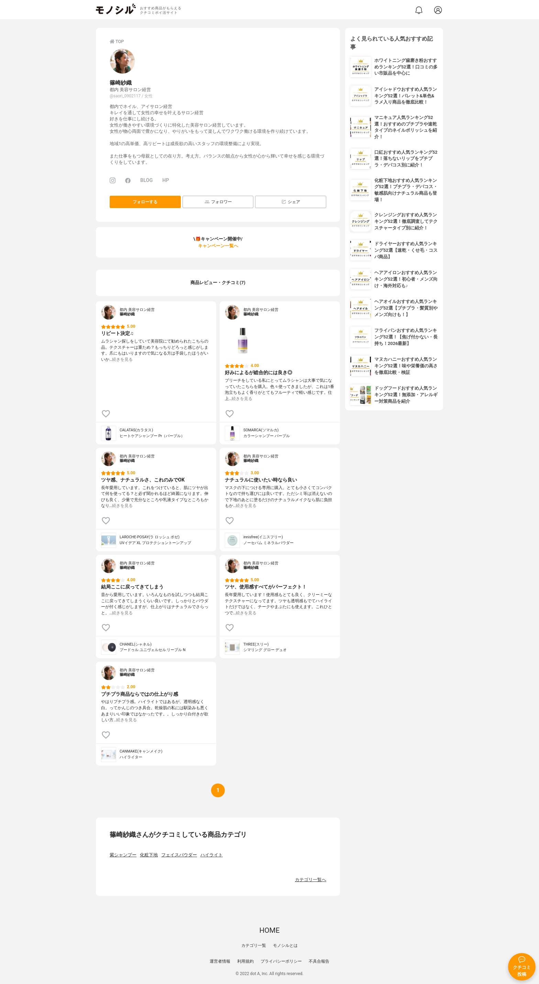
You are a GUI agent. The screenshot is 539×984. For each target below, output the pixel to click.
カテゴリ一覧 (253, 945)
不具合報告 (319, 961)
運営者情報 (220, 961)
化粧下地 (149, 854)
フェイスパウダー (179, 854)
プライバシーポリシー (281, 961)
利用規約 (245, 961)
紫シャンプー (123, 854)
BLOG (146, 180)
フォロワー (218, 201)
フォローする (145, 201)
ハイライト (211, 854)
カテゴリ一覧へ (310, 879)
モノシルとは (285, 945)
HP (165, 180)
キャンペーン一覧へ (218, 245)
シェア (290, 201)
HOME (269, 930)
